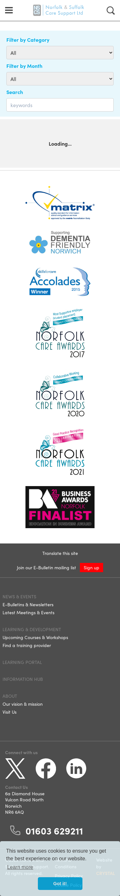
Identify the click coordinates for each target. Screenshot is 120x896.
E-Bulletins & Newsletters (28, 604)
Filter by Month (24, 65)
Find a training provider (27, 645)
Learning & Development (32, 629)
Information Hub (23, 679)
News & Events (19, 596)
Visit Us (10, 712)
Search (14, 91)
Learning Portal (22, 662)
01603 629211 (54, 830)
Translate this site (60, 553)
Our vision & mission (23, 704)
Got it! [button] (60, 883)
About (10, 696)
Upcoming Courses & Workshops (35, 637)
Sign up (91, 567)
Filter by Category (27, 39)
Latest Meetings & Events (28, 612)
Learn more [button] (20, 867)
